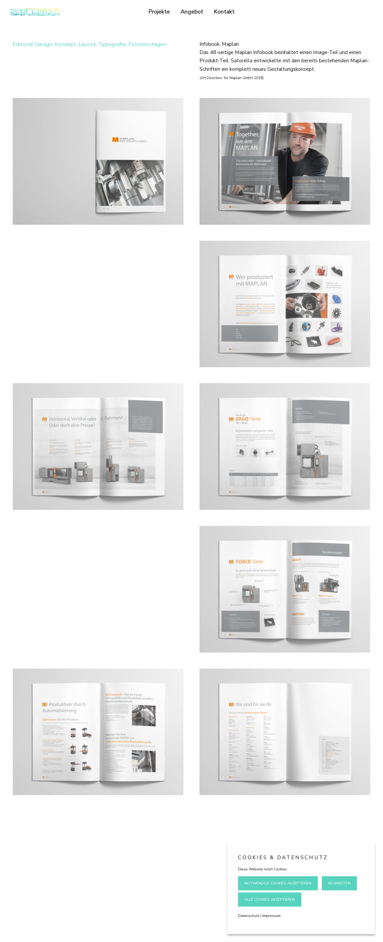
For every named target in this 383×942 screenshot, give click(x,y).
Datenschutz (249, 915)
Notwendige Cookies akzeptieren (277, 883)
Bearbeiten (339, 883)
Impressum (272, 915)
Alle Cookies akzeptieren (269, 899)
